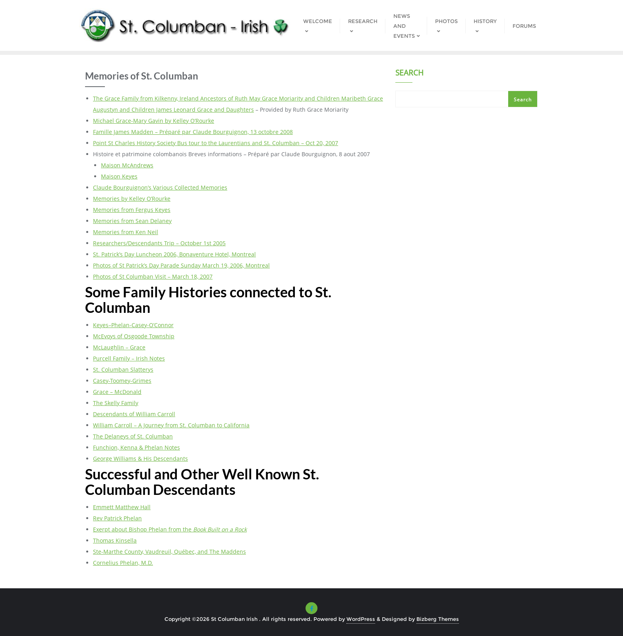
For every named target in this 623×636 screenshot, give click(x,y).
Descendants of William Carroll (134, 414)
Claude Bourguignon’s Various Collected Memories (160, 187)
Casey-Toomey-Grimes (122, 380)
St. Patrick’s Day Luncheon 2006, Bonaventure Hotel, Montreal (174, 254)
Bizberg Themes (437, 619)
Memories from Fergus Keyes (131, 209)
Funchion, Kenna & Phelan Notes (136, 447)
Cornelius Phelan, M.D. (123, 562)
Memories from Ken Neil (125, 232)
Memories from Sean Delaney (132, 221)
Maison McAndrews (127, 165)
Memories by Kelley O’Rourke (131, 198)
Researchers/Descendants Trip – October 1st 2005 (159, 243)
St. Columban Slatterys (123, 369)
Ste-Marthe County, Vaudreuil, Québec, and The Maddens (169, 551)
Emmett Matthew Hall (122, 507)
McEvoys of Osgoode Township (133, 336)
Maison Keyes (119, 176)
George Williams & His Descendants (140, 458)
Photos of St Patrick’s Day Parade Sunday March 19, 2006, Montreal (181, 265)
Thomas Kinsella (115, 540)
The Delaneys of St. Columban (133, 436)
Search (409, 73)
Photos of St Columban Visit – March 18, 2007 (153, 276)
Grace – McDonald (117, 392)
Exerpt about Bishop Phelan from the (170, 529)
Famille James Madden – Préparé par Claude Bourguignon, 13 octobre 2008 (193, 132)
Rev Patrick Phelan (117, 518)
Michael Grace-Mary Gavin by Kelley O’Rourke (153, 120)
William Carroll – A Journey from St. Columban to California (171, 425)
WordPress (360, 619)
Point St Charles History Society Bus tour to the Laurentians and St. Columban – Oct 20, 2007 (215, 143)
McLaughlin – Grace (119, 347)
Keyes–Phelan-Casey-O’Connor (133, 325)
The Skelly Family (115, 403)
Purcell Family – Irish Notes (129, 358)
